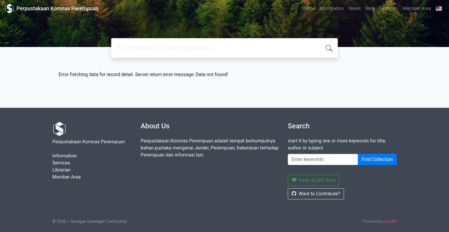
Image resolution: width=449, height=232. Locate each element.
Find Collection (377, 159)
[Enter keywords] (323, 159)
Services (61, 163)
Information (332, 8)
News (354, 8)
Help (370, 8)
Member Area (417, 8)
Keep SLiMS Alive (314, 180)
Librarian (389, 8)
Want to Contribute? (316, 193)
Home (308, 8)
